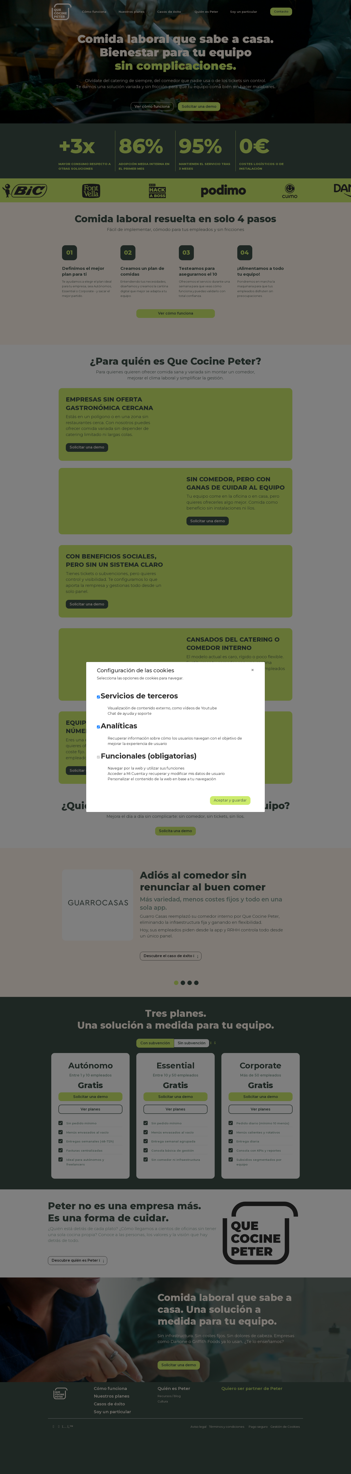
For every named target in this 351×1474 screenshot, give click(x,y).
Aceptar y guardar (230, 800)
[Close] (252, 670)
